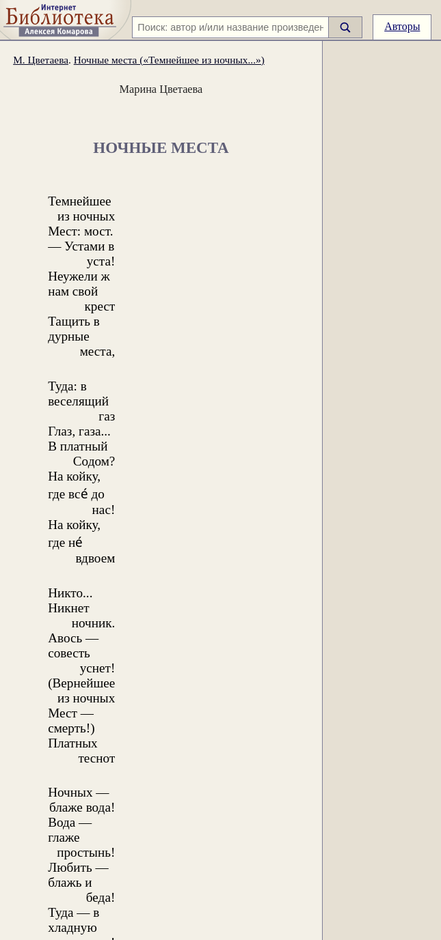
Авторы (402, 26)
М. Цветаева (40, 60)
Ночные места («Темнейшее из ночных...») (169, 60)
